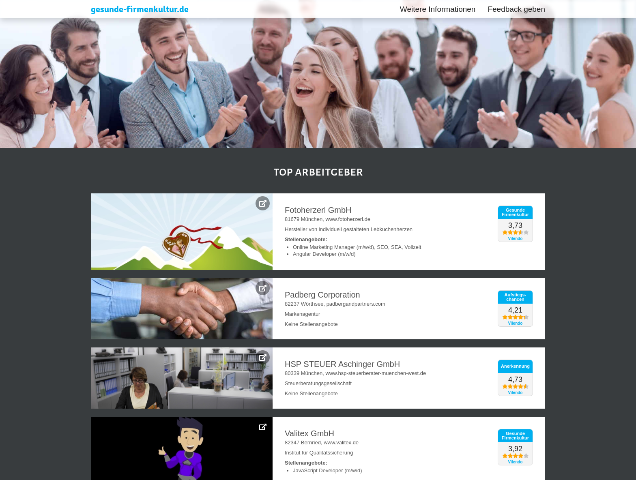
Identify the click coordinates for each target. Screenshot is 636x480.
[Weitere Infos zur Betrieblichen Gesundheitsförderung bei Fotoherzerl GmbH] (263, 203)
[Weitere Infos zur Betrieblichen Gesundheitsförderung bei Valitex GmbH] (263, 427)
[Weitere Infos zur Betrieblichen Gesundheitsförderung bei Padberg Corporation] (263, 288)
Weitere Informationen (438, 9)
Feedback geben (516, 9)
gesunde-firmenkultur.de (140, 9)
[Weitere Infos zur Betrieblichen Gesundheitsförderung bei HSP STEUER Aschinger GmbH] (263, 357)
